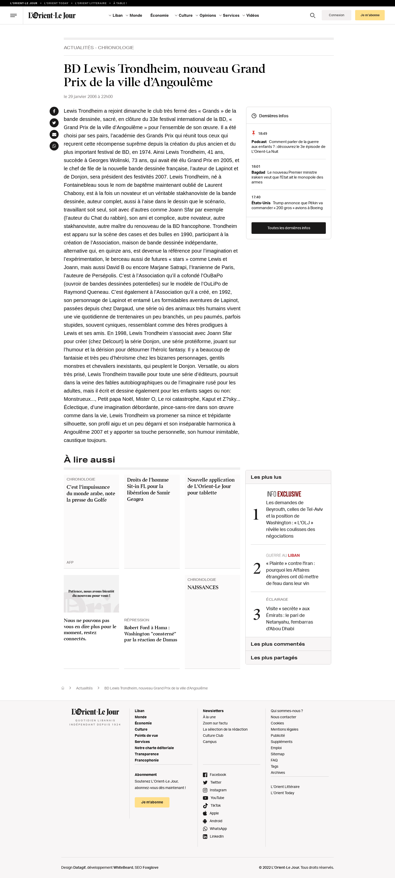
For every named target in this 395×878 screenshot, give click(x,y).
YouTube (217, 797)
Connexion (336, 15)
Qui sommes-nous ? (287, 710)
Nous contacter (283, 717)
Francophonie (147, 760)
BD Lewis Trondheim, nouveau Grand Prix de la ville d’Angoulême (156, 688)
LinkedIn (217, 836)
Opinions (208, 15)
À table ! (120, 3)
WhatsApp (218, 828)
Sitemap (277, 754)
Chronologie (116, 47)
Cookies (277, 723)
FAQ (274, 760)
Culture (186, 15)
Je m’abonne (370, 15)
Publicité (278, 735)
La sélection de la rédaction (225, 729)
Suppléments (281, 741)
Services (231, 15)
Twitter (215, 782)
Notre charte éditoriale (154, 748)
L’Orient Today (282, 793)
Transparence (147, 754)
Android (216, 821)
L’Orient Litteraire (91, 3)
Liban (118, 15)
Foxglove (150, 867)
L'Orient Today (56, 3)
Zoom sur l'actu (215, 723)
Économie (159, 15)
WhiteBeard (123, 867)
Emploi (276, 748)
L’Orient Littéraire (285, 786)
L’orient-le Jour (24, 3)
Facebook (218, 774)
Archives (278, 772)
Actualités (79, 47)
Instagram (218, 790)
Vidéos (252, 15)
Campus (210, 741)
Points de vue (146, 735)
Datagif (79, 867)
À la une (209, 717)
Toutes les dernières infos (288, 228)
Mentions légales (284, 729)
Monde (136, 15)
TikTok (216, 805)
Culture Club (213, 735)
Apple (214, 813)
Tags (274, 766)
